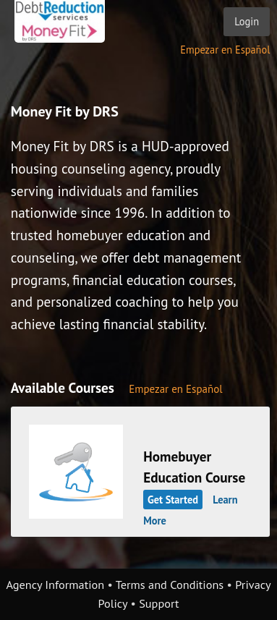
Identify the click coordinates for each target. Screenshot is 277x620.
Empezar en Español (225, 49)
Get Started (173, 499)
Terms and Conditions (169, 585)
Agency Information (55, 585)
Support (159, 603)
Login (246, 21)
